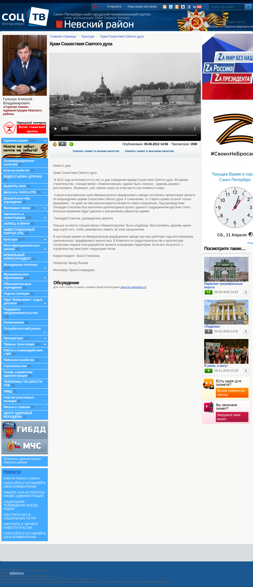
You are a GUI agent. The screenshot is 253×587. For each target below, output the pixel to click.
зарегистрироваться (133, 287)
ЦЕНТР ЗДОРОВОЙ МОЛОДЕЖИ (18, 415)
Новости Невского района (21, 478)
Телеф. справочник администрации (18, 373)
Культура (10, 239)
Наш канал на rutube (142, 6)
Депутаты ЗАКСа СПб (20, 192)
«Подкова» (212, 326)
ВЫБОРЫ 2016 (15, 186)
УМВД (8, 391)
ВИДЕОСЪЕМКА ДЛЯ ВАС (23, 176)
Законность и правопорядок (14, 215)
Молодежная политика (20, 265)
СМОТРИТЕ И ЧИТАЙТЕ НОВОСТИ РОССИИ (20, 525)
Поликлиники (14, 322)
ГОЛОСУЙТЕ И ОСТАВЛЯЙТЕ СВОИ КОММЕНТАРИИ (24, 484)
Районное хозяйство (19, 360)
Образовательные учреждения (17, 285)
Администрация (16, 140)
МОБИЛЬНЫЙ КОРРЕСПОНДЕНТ (18, 256)
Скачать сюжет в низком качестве (96, 151)
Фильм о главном (17, 407)
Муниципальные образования (16, 276)
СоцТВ (26, 20)
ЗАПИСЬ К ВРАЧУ (17, 223)
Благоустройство (17, 170)
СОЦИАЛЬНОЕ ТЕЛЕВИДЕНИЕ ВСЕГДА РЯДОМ (20, 505)
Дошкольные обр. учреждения (17, 200)
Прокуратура (13, 338)
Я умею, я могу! (216, 366)
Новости (11, 471)
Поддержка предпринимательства (21, 311)
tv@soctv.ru (16, 572)
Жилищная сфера (17, 208)
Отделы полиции (16, 293)
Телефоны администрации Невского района (22, 460)
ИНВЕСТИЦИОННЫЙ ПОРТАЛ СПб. (19, 231)
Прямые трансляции (19, 344)
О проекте (114, 6)
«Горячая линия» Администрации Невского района (22, 110)
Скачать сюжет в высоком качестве (149, 151)
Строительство (15, 366)
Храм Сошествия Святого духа (122, 36)
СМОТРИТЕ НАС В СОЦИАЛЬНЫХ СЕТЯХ (19, 516)
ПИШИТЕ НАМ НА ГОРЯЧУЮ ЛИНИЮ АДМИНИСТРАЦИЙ (24, 494)
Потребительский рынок (22, 328)
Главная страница (63, 36)
